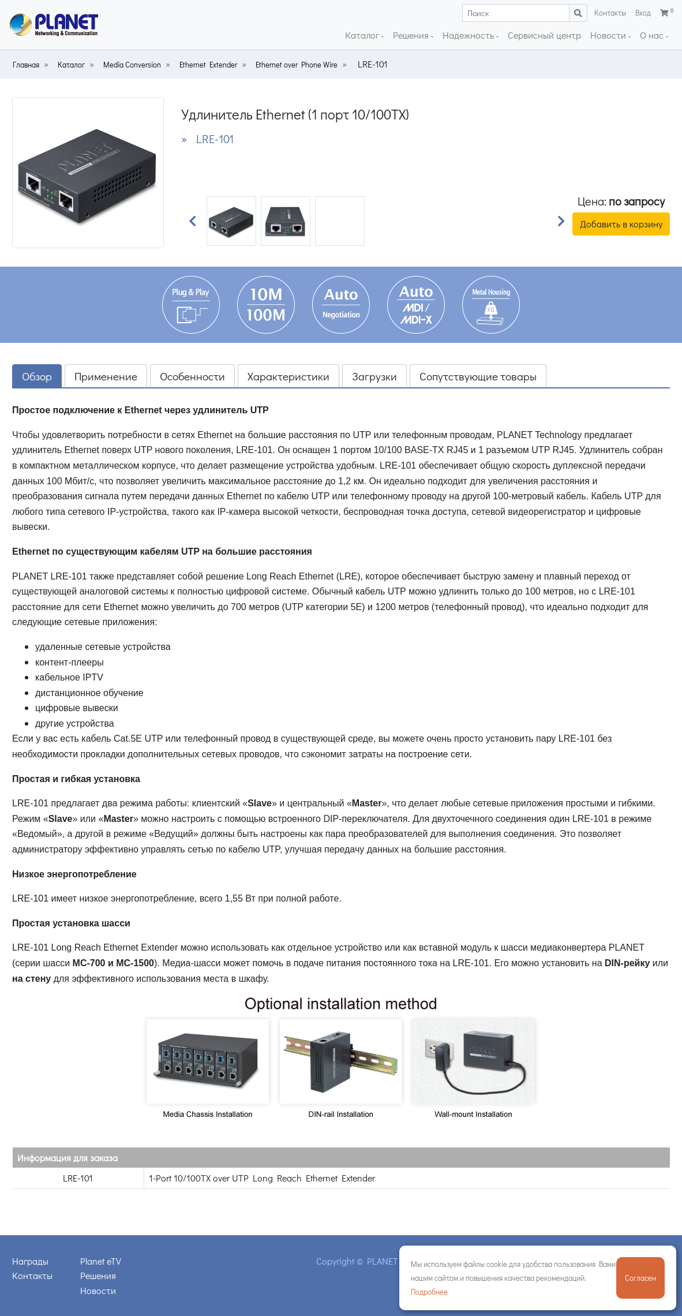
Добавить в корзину (621, 224)
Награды (30, 1261)
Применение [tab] (105, 376)
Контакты (610, 12)
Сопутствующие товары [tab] (478, 376)
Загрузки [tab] (374, 376)
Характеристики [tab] (288, 376)
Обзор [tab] (37, 376)
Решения (412, 35)
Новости (609, 35)
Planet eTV (100, 1261)
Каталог (363, 35)
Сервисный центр (544, 35)
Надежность (469, 35)
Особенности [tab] (192, 376)
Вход (643, 12)
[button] (192, 221)
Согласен (640, 1278)
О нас (653, 35)
